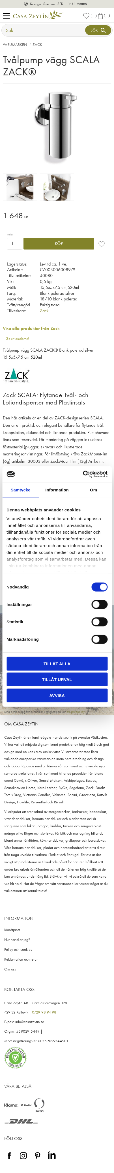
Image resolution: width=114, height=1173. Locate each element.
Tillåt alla (57, 663)
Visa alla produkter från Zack (31, 328)
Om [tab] (93, 489)
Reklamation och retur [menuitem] (21, 959)
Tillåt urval (57, 679)
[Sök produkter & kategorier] (44, 30)
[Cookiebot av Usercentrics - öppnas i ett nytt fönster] (82, 474)
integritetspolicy (75, 712)
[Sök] (98, 30)
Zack (44, 311)
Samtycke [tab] (20, 489)
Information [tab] (57, 489)
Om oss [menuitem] (10, 969)
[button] (8, 16)
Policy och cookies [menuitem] (18, 949)
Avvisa (57, 695)
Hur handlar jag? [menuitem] (17, 939)
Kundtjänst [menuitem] (12, 929)
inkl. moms (77, 3)
